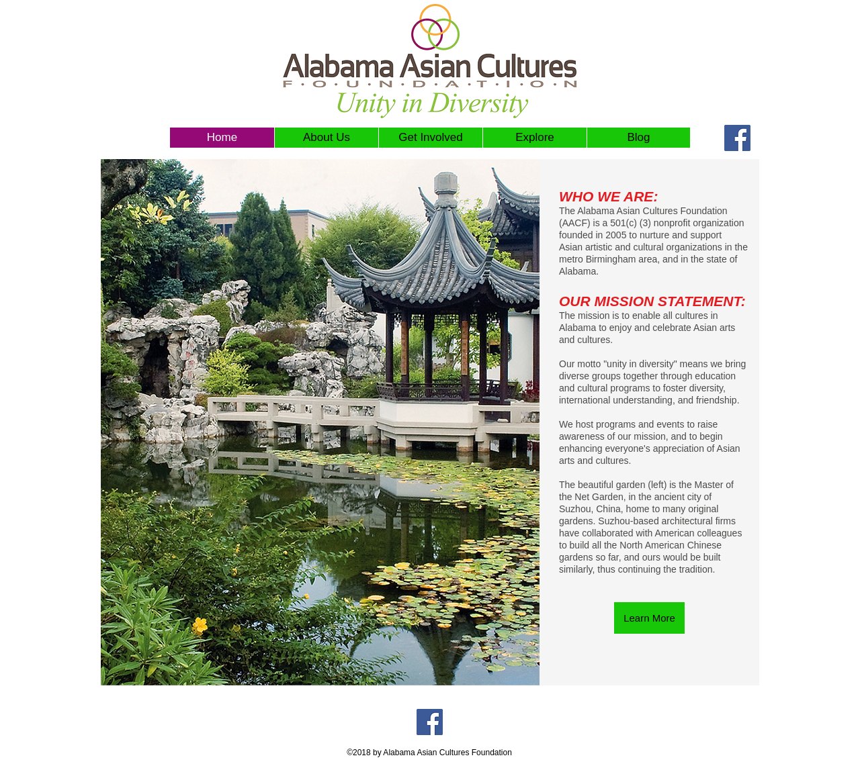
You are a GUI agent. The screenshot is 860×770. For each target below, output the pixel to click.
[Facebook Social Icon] (737, 138)
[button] (430, 138)
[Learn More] (649, 618)
